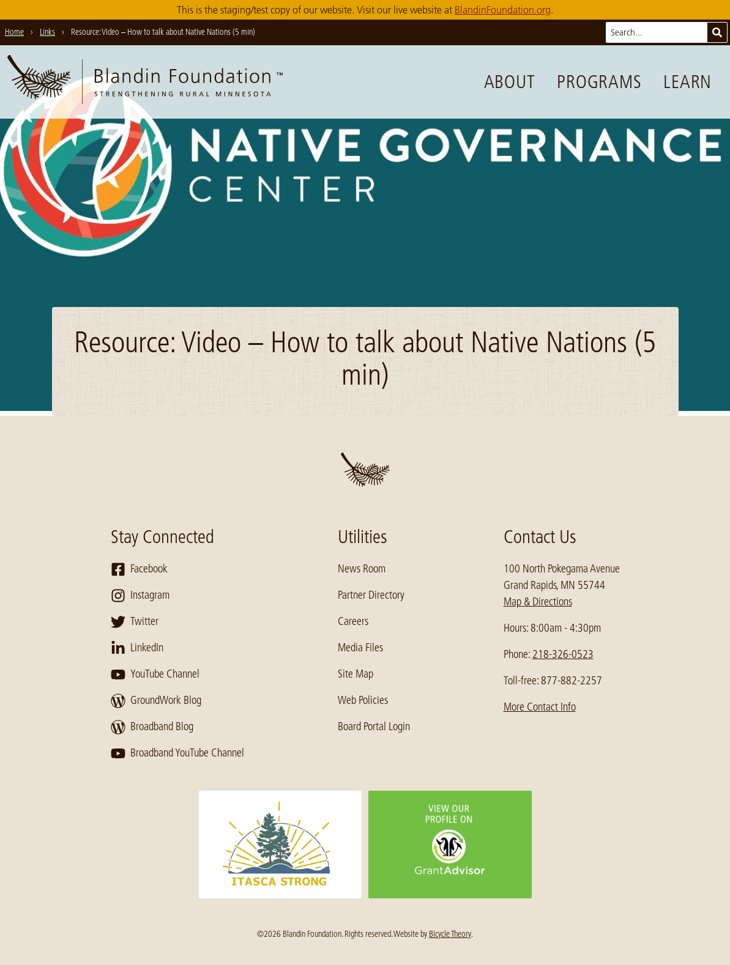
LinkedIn (137, 648)
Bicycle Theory (450, 933)
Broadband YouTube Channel (177, 753)
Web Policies (363, 700)
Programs (599, 82)
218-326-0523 (563, 654)
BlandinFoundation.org (503, 10)
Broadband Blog (152, 727)
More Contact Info (540, 707)
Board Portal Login (374, 726)
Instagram (140, 595)
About (509, 82)
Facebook (139, 569)
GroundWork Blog (156, 700)
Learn (687, 82)
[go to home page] (145, 82)
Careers (353, 621)
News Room (361, 568)
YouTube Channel (155, 674)
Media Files (360, 647)
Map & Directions (538, 601)
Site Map (355, 674)
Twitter (134, 622)
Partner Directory (371, 595)
